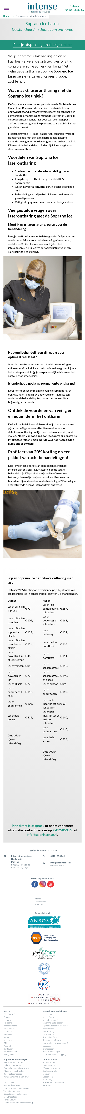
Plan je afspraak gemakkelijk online (42, 44)
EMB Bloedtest (10, 1096)
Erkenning (47, 1079)
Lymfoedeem (48, 1049)
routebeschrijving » (19, 867)
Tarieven (46, 1074)
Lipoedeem (47, 1046)
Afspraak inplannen (51, 1068)
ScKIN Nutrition (10, 1051)
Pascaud (7, 1046)
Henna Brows (9, 1099)
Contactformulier (50, 1071)
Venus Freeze (48, 1017)
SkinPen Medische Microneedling (18, 1102)
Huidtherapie (48, 1028)
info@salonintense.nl (42, 835)
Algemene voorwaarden (53, 1082)
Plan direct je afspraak (28, 826)
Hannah (7, 1020)
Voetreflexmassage (11, 1091)
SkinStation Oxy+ (50, 1037)
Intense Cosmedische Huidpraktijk (40, 901)
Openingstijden (49, 1065)
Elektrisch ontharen (12, 1065)
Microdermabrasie (51, 1020)
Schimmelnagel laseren (53, 1022)
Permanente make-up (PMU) (16, 1076)
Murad (6, 1037)
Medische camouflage (13, 1062)
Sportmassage (49, 1031)
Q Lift (5, 1079)
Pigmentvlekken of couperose (55, 1025)
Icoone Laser (48, 1014)
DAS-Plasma (48, 1034)
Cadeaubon (48, 1076)
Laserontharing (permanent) (55, 1043)
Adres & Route (49, 1062)
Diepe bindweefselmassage (15, 1094)
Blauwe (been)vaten (12, 1085)
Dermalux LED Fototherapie (16, 1088)
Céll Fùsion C (9, 1014)
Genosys (7, 1017)
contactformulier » (58, 865)
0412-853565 (63, 830)
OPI (5, 1043)
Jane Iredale (8, 1028)
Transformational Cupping (54, 1054)
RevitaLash (8, 1049)
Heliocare (7, 1022)
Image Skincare (10, 1025)
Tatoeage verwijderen (52, 1040)
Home (6, 16)
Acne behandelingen (52, 1051)
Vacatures (47, 1085)
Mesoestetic (8, 1034)
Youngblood (8, 1054)
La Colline (7, 1031)
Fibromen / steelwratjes (13, 1071)
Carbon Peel (8, 1082)
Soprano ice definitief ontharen (31, 16)
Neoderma (8, 1040)
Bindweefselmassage (12, 1074)
